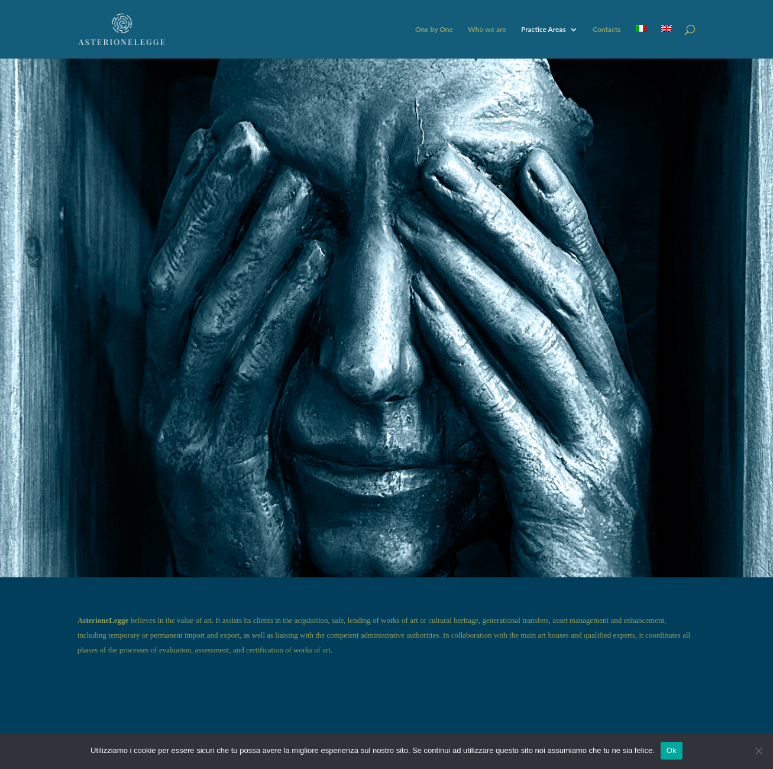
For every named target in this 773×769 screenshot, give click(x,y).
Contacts (606, 29)
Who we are (487, 29)
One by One (434, 29)
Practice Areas (543, 29)
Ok (672, 750)
